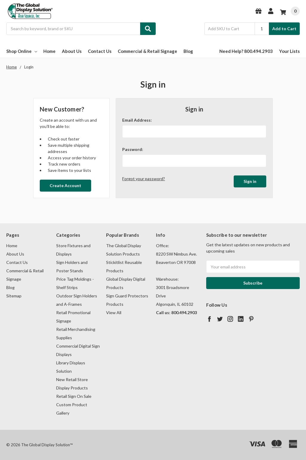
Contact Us (99, 51)
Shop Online (21, 51)
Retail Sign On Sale (73, 396)
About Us (72, 51)
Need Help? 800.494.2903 (246, 51)
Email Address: (137, 120)
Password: (132, 149)
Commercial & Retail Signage (147, 51)
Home (49, 51)
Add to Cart (284, 28)
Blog (188, 51)
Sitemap (14, 295)
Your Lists (289, 51)
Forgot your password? (143, 178)
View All (113, 312)
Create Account (65, 185)
